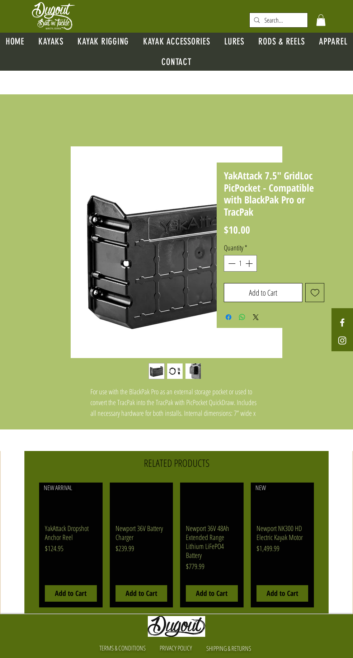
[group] (176, 545)
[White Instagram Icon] (342, 340)
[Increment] (250, 263)
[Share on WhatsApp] (242, 317)
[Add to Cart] (71, 593)
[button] (321, 20)
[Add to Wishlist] (314, 292)
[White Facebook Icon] (342, 322)
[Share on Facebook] (228, 317)
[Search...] (278, 20)
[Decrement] (231, 263)
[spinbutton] (240, 263)
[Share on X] (255, 317)
